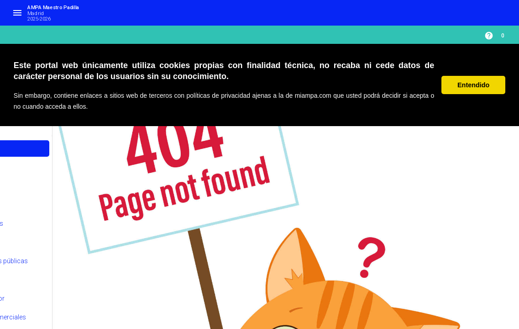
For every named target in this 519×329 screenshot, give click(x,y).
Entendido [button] (473, 85)
